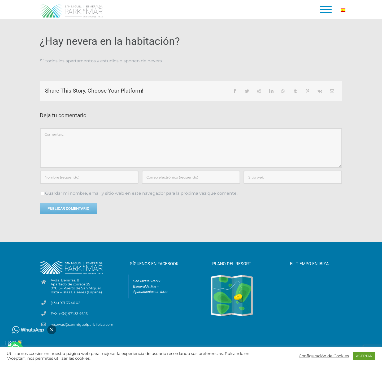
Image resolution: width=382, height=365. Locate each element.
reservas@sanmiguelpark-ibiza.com (82, 325)
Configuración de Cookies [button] (324, 356)
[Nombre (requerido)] (89, 177)
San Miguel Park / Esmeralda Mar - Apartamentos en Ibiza (150, 286)
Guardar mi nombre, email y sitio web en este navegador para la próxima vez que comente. (141, 193)
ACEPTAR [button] (364, 356)
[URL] (293, 177)
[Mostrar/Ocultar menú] (326, 9)
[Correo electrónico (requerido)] (191, 177)
